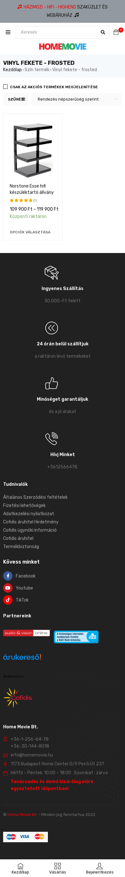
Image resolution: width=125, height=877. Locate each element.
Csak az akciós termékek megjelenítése (54, 87)
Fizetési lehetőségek (24, 505)
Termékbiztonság (21, 546)
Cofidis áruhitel (18, 538)
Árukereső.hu (13, 676)
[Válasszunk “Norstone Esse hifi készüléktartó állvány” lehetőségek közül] (30, 232)
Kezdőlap (12, 69)
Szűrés (16, 99)
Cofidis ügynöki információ (30, 530)
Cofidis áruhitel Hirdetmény (31, 522)
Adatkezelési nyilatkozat (28, 513)
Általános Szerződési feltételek (35, 497)
